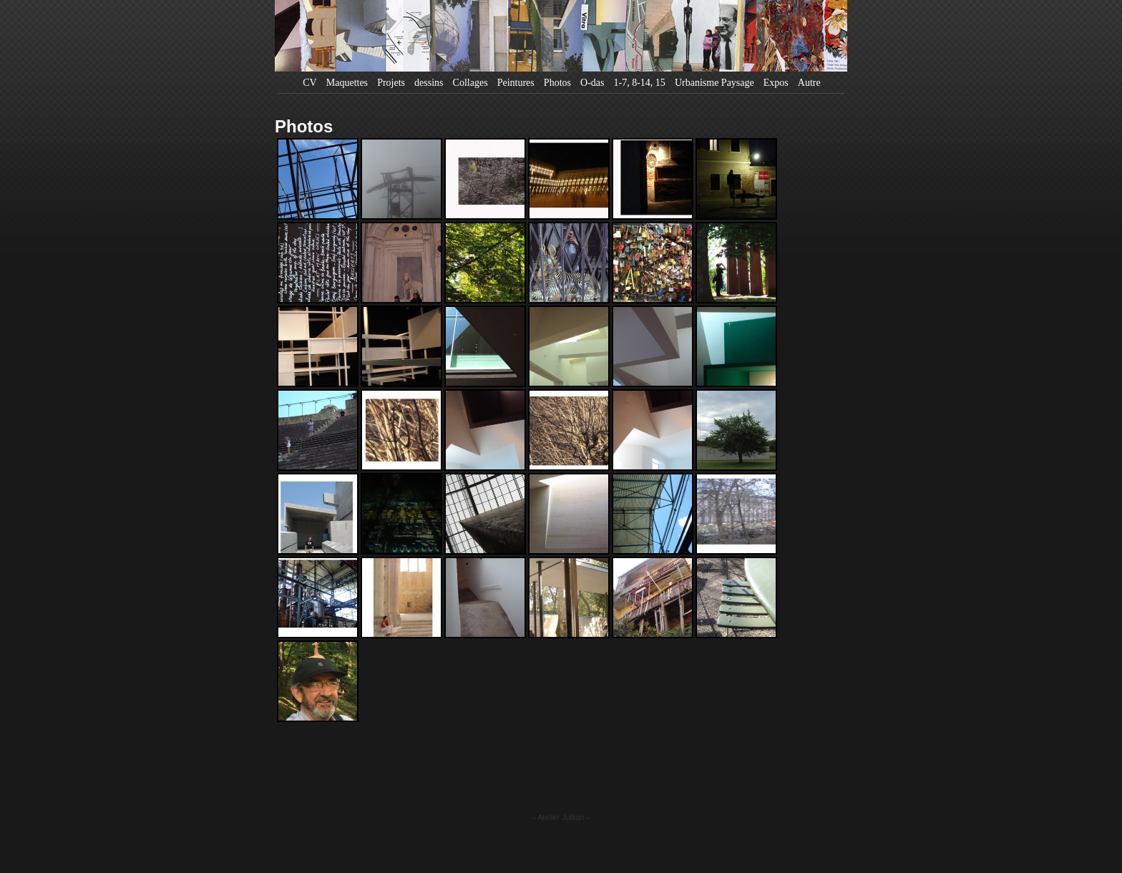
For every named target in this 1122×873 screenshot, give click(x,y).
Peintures (516, 82)
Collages (470, 82)
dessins (428, 82)
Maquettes (347, 82)
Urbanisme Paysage (714, 82)
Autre (809, 82)
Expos (776, 82)
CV (309, 82)
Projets (391, 82)
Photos (557, 82)
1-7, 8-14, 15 (639, 82)
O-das (592, 82)
